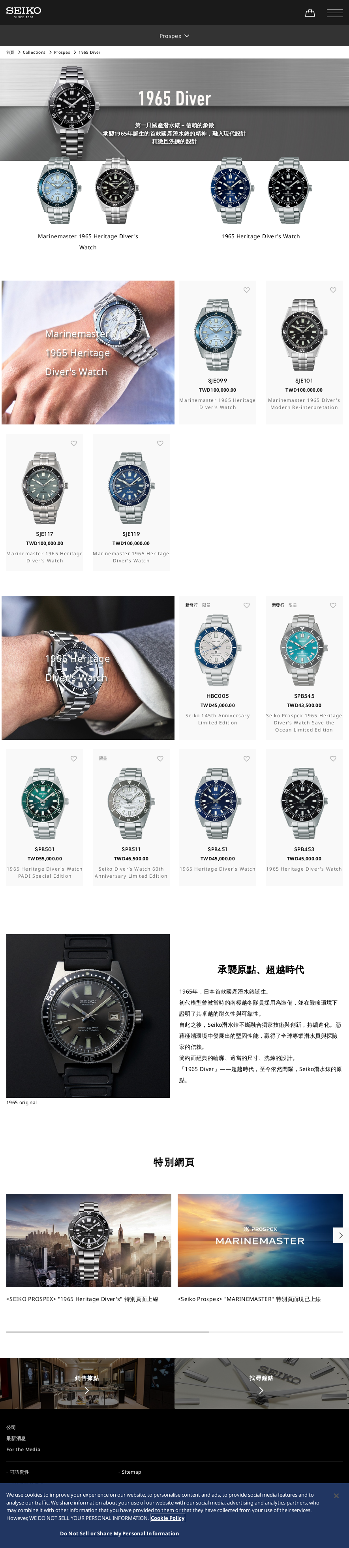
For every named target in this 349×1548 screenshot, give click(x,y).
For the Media (23, 1449)
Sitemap (131, 1472)
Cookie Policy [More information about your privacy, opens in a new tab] (167, 1518)
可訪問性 (19, 1472)
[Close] (336, 1496)
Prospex (62, 52)
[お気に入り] (246, 304)
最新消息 (16, 1438)
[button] (335, 12)
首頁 (10, 52)
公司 (11, 1427)
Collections (34, 52)
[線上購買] (310, 12)
